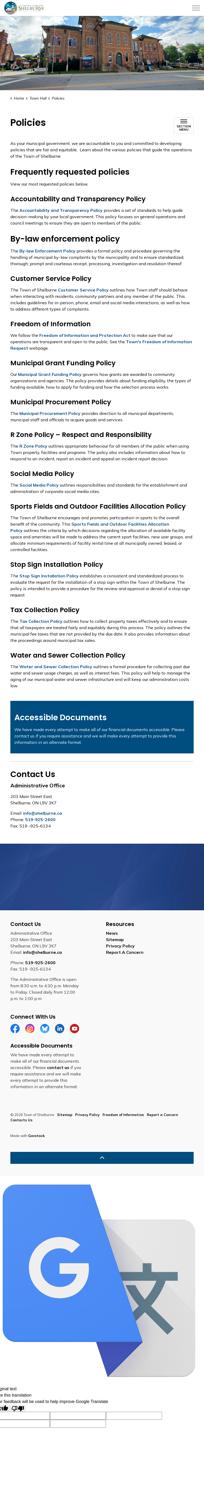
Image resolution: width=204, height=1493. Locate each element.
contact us (58, 1067)
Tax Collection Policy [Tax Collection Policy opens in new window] (40, 621)
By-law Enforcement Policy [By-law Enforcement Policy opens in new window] (47, 251)
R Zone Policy (33, 446)
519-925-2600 (40, 819)
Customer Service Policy (83, 290)
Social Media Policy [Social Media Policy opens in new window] (39, 485)
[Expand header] (196, 8)
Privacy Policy (120, 946)
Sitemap (115, 939)
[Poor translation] (18, 1408)
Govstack (36, 1136)
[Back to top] (102, 1158)
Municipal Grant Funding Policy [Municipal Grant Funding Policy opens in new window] (50, 374)
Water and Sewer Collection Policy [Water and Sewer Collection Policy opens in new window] (55, 666)
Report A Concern (124, 952)
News (112, 933)
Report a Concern (162, 1115)
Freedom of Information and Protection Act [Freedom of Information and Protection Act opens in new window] (84, 335)
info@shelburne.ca (42, 813)
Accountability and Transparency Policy (61, 210)
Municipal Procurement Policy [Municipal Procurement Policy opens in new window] (49, 413)
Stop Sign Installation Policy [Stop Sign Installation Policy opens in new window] (48, 575)
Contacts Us (21, 1120)
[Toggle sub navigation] (184, 125)
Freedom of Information (123, 1115)
